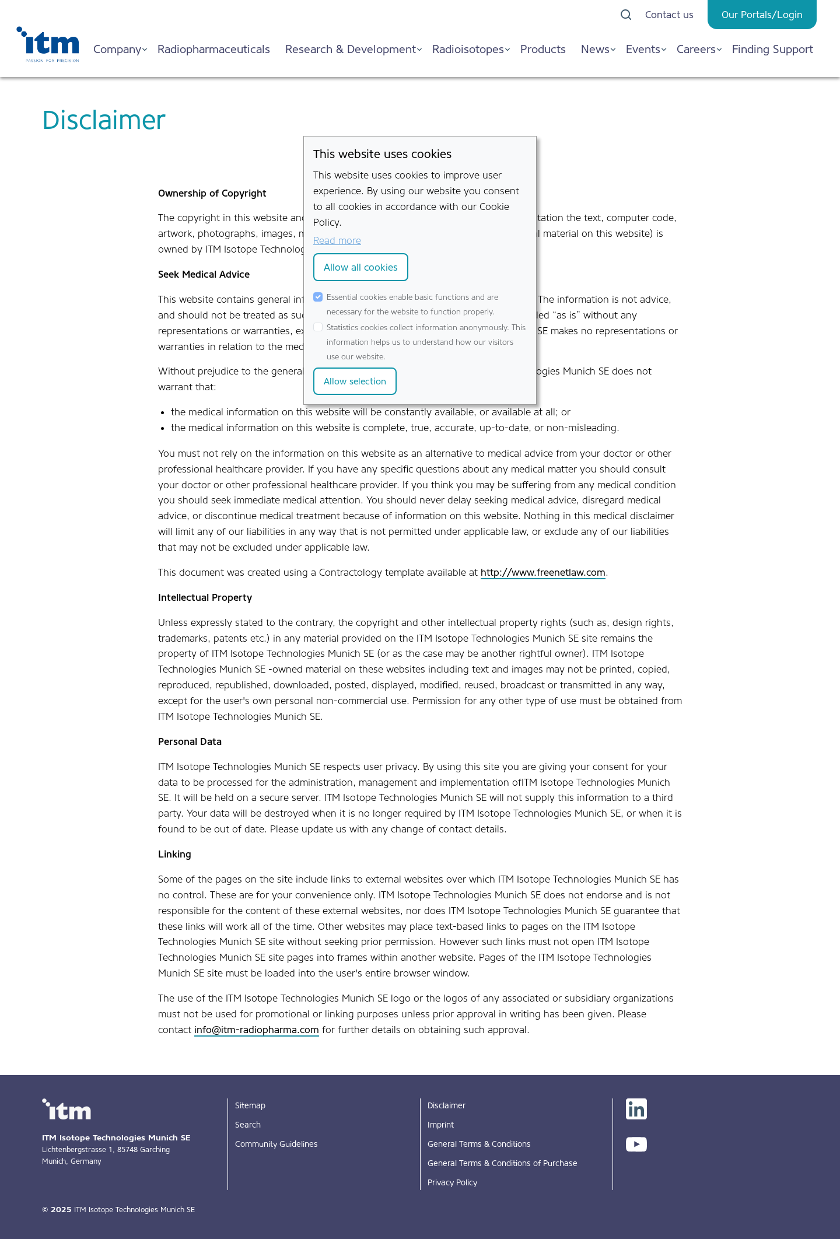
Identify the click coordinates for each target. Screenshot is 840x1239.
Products (543, 49)
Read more (337, 240)
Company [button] (117, 49)
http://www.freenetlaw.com (543, 572)
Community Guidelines (276, 1144)
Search (248, 1124)
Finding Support (772, 49)
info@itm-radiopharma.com (256, 1029)
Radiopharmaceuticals (214, 49)
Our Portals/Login (762, 14)
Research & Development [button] (350, 49)
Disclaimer (447, 1105)
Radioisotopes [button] (468, 49)
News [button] (595, 49)
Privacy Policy (452, 1182)
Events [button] (643, 49)
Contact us (669, 14)
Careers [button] (696, 49)
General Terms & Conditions (479, 1144)
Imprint (441, 1124)
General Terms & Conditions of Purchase (503, 1163)
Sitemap (250, 1105)
